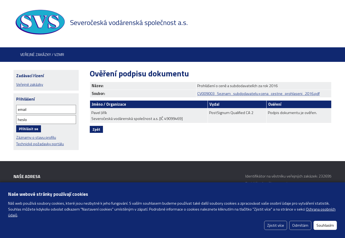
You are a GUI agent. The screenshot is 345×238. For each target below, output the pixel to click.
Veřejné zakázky (29, 84)
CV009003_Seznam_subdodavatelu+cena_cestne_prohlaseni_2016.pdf (258, 94)
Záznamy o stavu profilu (36, 137)
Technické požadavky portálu (40, 144)
